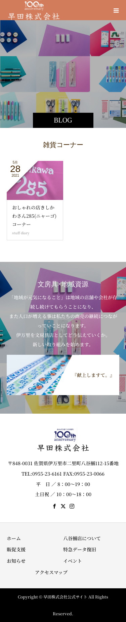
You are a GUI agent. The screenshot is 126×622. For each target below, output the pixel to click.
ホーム (14, 538)
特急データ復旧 (79, 549)
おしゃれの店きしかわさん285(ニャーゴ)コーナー (34, 216)
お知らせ (16, 560)
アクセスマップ (51, 572)
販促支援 (16, 549)
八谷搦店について (82, 538)
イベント (72, 560)
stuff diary (21, 232)
